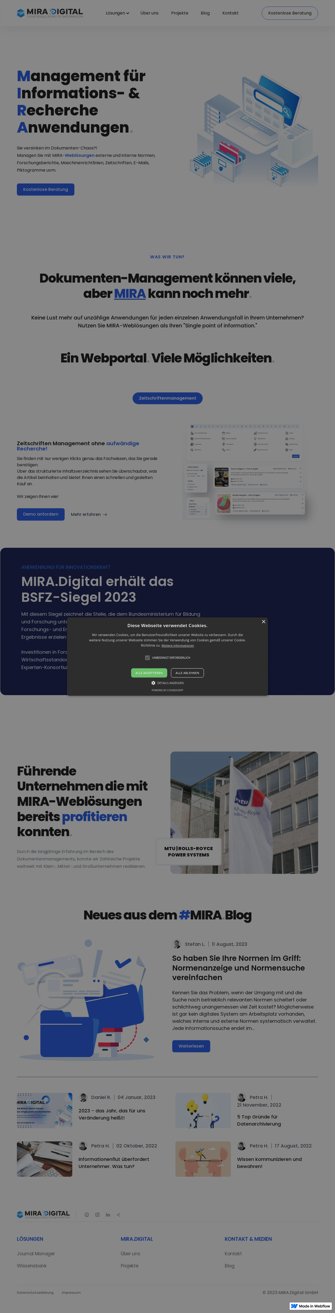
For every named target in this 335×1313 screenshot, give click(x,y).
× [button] (263, 622)
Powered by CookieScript (167, 690)
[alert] (167, 656)
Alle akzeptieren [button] (149, 673)
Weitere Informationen (177, 646)
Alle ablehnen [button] (187, 673)
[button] (167, 656)
